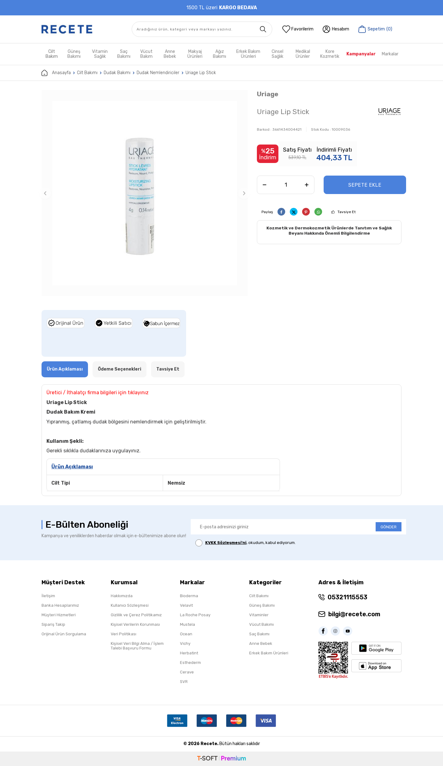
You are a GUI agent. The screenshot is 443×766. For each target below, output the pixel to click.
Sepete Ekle (364, 185)
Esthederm (190, 662)
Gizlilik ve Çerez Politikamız (136, 615)
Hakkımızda (122, 595)
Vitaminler (259, 615)
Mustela (187, 624)
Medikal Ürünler (303, 54)
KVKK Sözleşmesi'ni (225, 542)
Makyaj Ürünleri (194, 54)
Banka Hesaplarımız (60, 605)
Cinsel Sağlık (277, 54)
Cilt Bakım (52, 54)
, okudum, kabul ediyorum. (245, 542)
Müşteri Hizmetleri (59, 615)
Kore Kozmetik (329, 54)
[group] (145, 193)
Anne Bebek (170, 54)
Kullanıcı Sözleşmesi (130, 605)
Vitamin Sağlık (100, 54)
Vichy (185, 643)
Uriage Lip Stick (201, 72)
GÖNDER (389, 527)
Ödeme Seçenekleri (119, 369)
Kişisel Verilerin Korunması (135, 624)
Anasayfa (56, 73)
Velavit (186, 605)
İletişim (48, 595)
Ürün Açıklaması (65, 369)
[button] (45, 193)
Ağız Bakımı (219, 54)
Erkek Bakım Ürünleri (248, 54)
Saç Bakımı (123, 54)
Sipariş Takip (53, 624)
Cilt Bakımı (87, 72)
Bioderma (189, 595)
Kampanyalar (361, 54)
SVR (184, 681)
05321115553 (347, 597)
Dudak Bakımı (117, 72)
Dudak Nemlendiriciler (158, 72)
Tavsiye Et (346, 212)
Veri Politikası (123, 634)
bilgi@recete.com (354, 614)
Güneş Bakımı (74, 54)
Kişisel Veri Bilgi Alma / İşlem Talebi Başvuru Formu (137, 645)
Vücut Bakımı (261, 624)
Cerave (187, 672)
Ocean (186, 634)
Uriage (267, 94)
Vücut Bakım (146, 54)
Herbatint (189, 653)
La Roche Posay (195, 615)
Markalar (390, 54)
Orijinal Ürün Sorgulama (64, 634)
